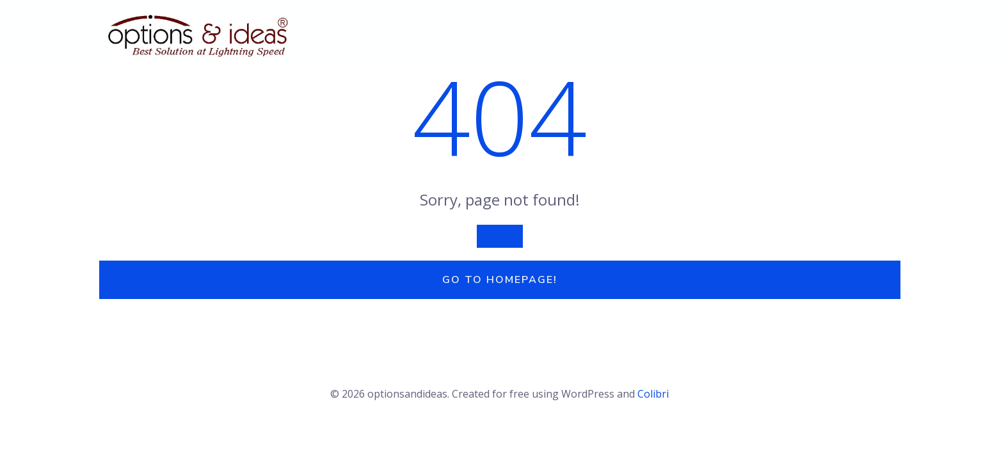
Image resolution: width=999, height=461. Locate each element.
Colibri (653, 394)
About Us (531, 35)
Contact (872, 35)
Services (647, 35)
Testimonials (732, 35)
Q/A (588, 35)
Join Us (807, 35)
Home (469, 35)
